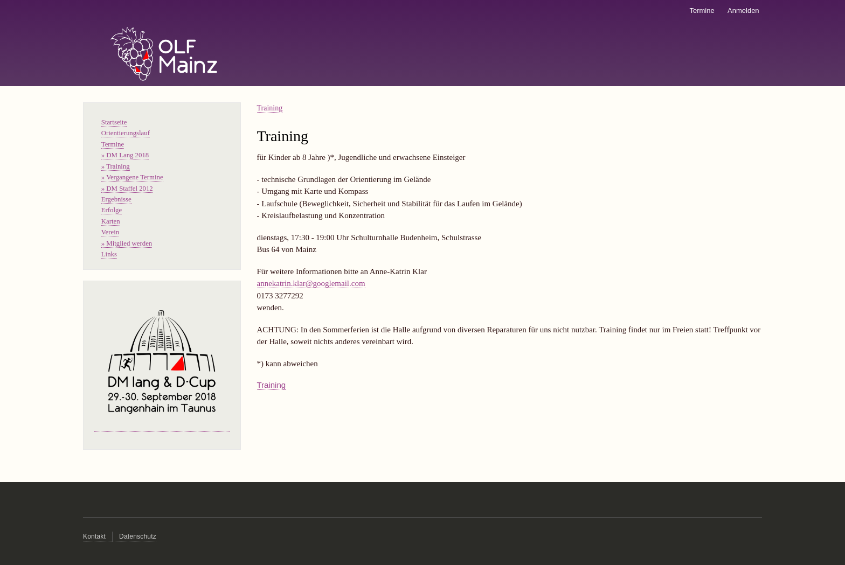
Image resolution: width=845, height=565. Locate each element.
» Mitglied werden (126, 243)
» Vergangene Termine (132, 177)
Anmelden (743, 10)
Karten (110, 221)
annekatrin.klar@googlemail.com (311, 283)
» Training (115, 166)
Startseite (114, 122)
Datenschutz (137, 536)
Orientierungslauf (125, 133)
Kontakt (94, 536)
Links (109, 254)
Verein (110, 232)
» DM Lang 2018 (125, 155)
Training (270, 108)
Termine (701, 10)
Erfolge (111, 210)
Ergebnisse (116, 199)
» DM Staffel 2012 (127, 188)
